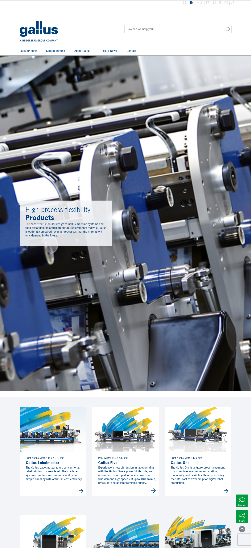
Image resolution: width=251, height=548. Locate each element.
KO (226, 2)
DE (184, 2)
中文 (199, 2)
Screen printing (55, 51)
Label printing (28, 51)
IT (220, 2)
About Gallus (82, 51)
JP (232, 2)
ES (214, 2)
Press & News (108, 51)
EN (191, 2)
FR (207, 2)
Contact (131, 51)
